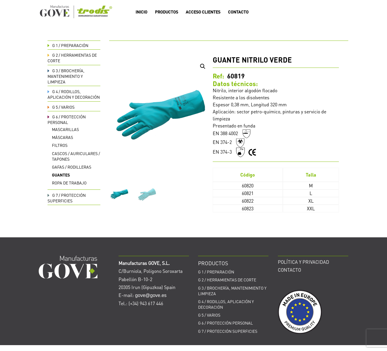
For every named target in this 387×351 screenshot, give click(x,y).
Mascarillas (65, 129)
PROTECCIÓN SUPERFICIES (67, 197)
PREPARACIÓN (68, 45)
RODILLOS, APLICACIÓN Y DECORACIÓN (74, 94)
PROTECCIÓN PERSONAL (67, 119)
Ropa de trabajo (69, 182)
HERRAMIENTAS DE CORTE (227, 279)
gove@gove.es (151, 295)
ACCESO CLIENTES (203, 12)
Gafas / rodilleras (71, 166)
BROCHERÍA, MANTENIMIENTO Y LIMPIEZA (66, 76)
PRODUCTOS (166, 12)
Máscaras (62, 137)
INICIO (141, 12)
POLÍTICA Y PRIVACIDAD (303, 262)
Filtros (59, 145)
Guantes (61, 174)
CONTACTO (238, 12)
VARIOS (61, 107)
